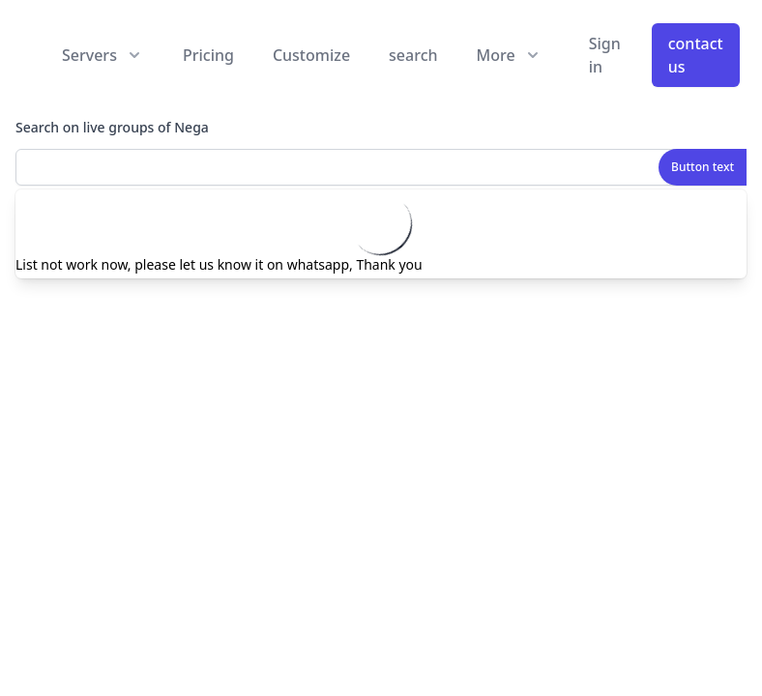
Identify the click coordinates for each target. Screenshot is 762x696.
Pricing (208, 55)
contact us (695, 55)
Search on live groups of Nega (112, 127)
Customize (311, 55)
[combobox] (381, 167)
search (413, 55)
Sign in (605, 55)
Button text (702, 167)
